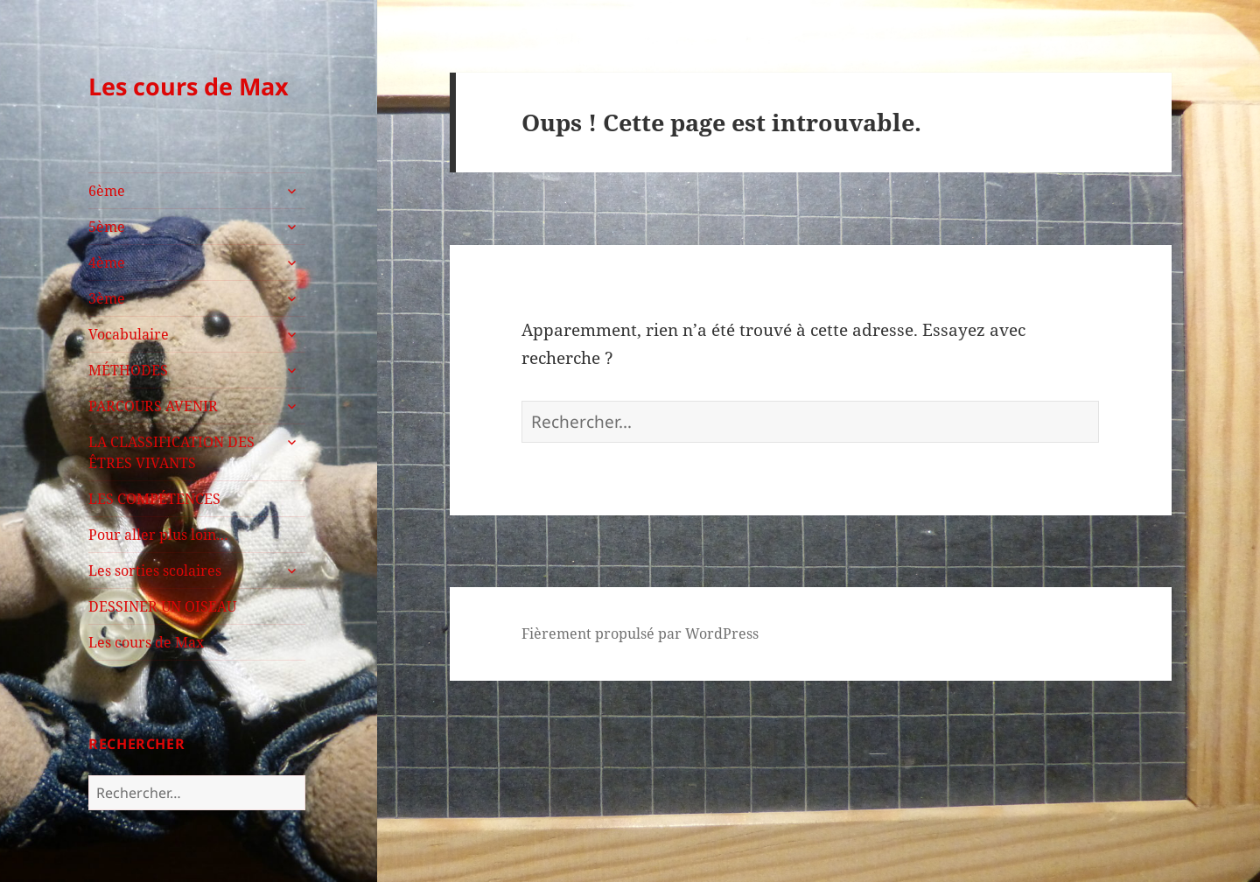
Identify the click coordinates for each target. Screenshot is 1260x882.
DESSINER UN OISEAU (162, 606)
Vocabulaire (128, 334)
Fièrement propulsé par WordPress (640, 633)
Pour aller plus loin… (158, 534)
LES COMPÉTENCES (154, 498)
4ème (106, 262)
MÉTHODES (128, 370)
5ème (106, 226)
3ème (106, 298)
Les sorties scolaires (154, 570)
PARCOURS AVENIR (153, 406)
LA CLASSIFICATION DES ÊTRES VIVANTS (171, 452)
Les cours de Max (188, 86)
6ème (106, 190)
